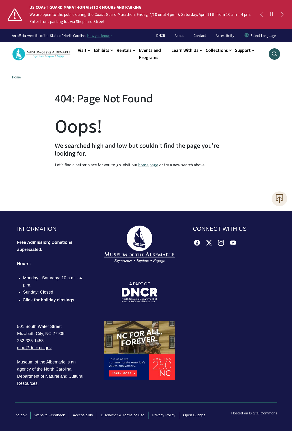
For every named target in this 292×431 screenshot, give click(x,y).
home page (148, 165)
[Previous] (261, 14)
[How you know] (100, 35)
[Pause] (271, 14)
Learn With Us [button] (185, 50)
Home (16, 77)
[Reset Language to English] (247, 35)
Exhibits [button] (101, 50)
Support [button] (243, 50)
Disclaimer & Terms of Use (122, 415)
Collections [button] (217, 50)
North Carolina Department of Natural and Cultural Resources (50, 376)
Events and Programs (150, 54)
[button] (274, 54)
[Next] (282, 14)
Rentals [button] (124, 50)
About (179, 35)
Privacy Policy (163, 415)
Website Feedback (49, 415)
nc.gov (21, 415)
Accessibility (225, 35)
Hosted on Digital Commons (254, 413)
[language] (263, 35)
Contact (200, 35)
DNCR (160, 35)
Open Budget (194, 415)
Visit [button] (82, 50)
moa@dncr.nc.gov (34, 347)
